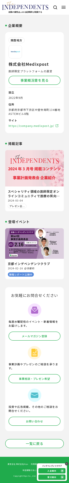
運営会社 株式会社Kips (18, 464)
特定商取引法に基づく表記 (35, 470)
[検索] (54, 7)
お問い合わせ (34, 421)
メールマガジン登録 (34, 336)
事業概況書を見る (34, 80)
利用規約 (35, 464)
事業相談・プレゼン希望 (34, 379)
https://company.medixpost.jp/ (33, 126)
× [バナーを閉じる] (66, 463)
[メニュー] (63, 7)
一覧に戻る (34, 443)
